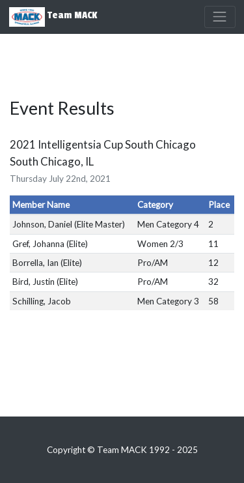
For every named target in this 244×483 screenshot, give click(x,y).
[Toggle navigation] (220, 17)
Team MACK (53, 17)
